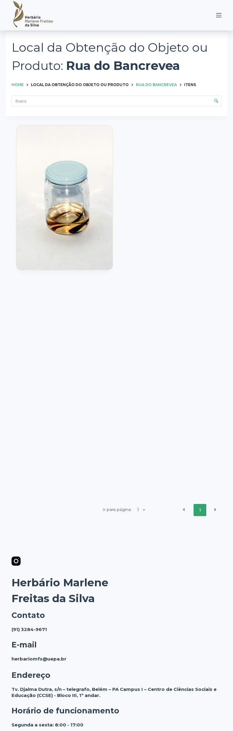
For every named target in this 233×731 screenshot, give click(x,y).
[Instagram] (16, 561)
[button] (183, 510)
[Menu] (218, 15)
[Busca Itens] (116, 101)
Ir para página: (117, 509)
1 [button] (200, 510)
